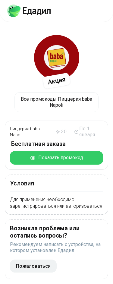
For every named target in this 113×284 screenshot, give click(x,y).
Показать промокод (56, 158)
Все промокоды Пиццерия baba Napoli (56, 102)
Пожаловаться (33, 266)
